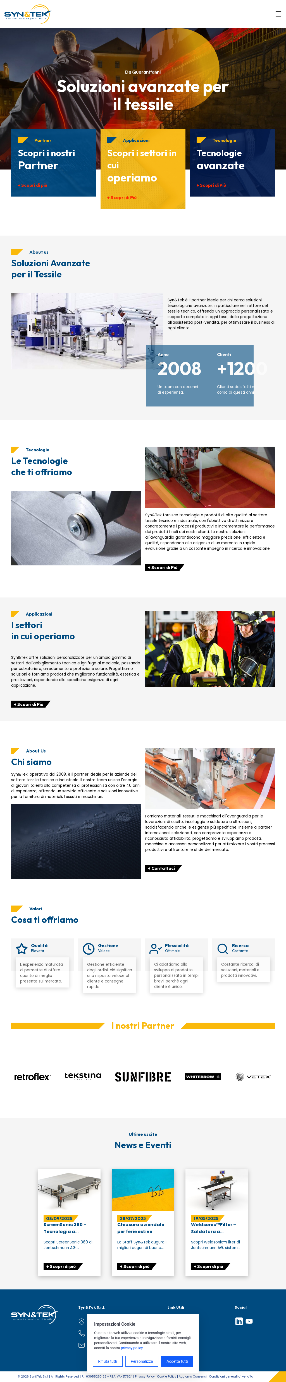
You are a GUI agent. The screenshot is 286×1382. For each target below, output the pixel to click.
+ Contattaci (161, 868)
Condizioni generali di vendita (231, 1376)
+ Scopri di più (32, 185)
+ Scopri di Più (122, 197)
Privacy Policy (145, 1376)
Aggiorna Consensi (193, 1376)
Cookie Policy (166, 1376)
